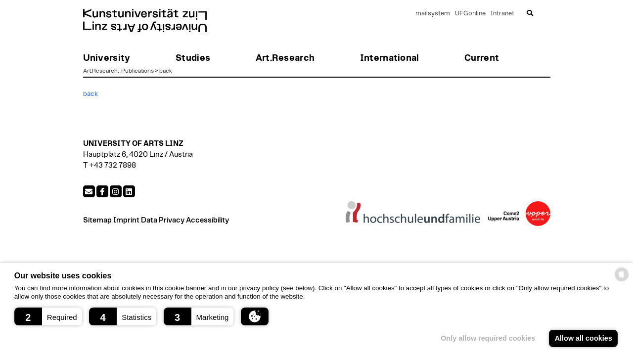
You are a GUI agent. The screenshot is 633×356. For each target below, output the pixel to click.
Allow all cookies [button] (583, 338)
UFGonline (470, 13)
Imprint (126, 220)
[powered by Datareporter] (622, 280)
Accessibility (207, 220)
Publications (137, 71)
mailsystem (432, 13)
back (165, 71)
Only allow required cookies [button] (488, 338)
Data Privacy (162, 220)
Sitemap (97, 220)
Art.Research (100, 71)
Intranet (502, 13)
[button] (48, 316)
